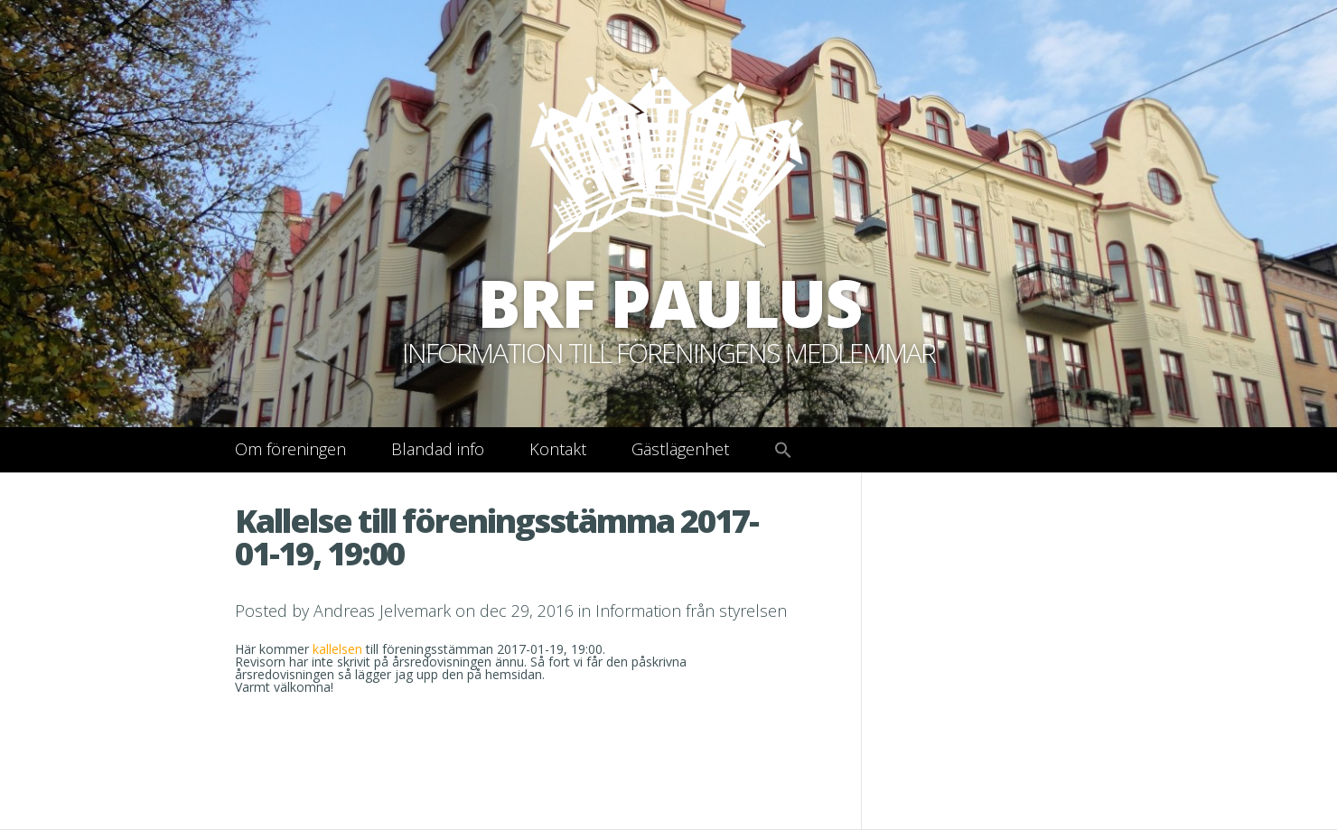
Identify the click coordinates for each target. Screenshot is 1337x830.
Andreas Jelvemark (382, 610)
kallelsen (339, 648)
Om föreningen (290, 449)
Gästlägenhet (680, 449)
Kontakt (557, 449)
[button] (783, 450)
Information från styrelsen (691, 610)
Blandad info (437, 449)
